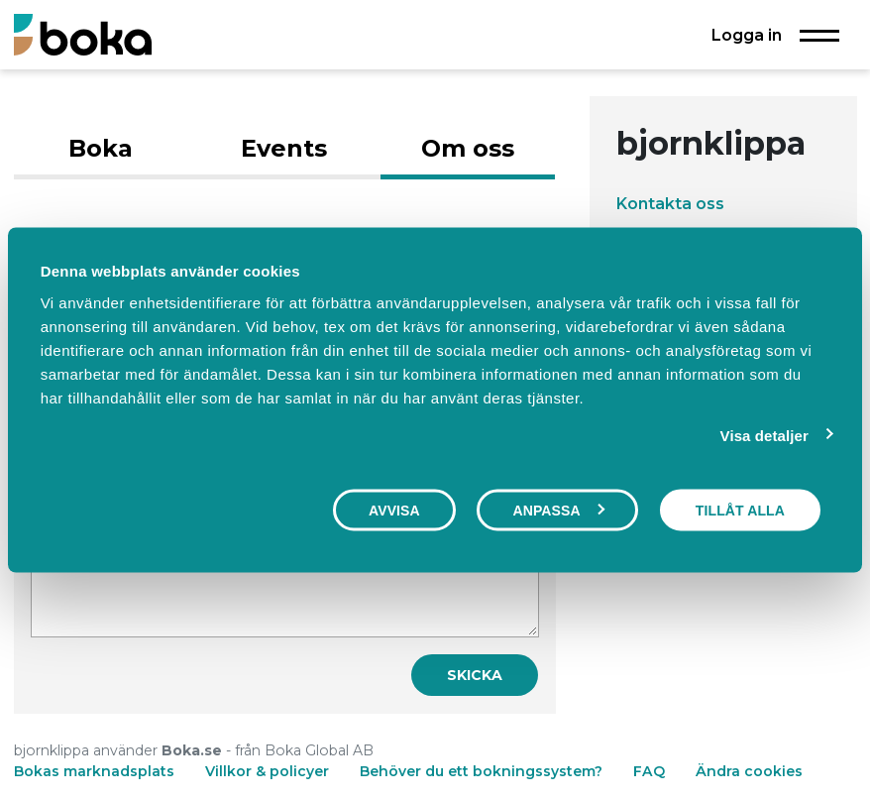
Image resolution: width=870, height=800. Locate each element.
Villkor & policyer (267, 771)
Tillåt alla (740, 510)
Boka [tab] (100, 148)
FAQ (651, 771)
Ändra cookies (749, 771)
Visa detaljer (764, 435)
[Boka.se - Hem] (83, 34)
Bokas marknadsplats (94, 771)
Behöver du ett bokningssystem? (481, 771)
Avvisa (394, 510)
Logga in (746, 35)
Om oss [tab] (467, 148)
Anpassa (557, 510)
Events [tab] (284, 148)
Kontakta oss (670, 203)
